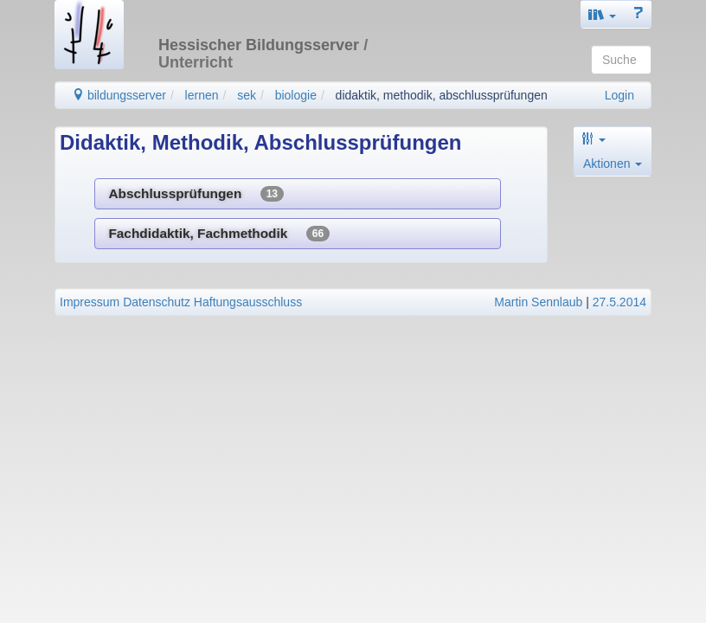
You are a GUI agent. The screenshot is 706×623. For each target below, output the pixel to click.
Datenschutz (156, 302)
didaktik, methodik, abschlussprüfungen (442, 95)
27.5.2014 (619, 302)
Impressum (89, 302)
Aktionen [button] (612, 163)
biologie (296, 95)
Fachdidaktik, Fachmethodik (219, 233)
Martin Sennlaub (538, 302)
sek (246, 95)
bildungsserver (119, 95)
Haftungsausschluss (248, 302)
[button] (602, 14)
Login (619, 95)
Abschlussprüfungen (196, 194)
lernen (202, 95)
